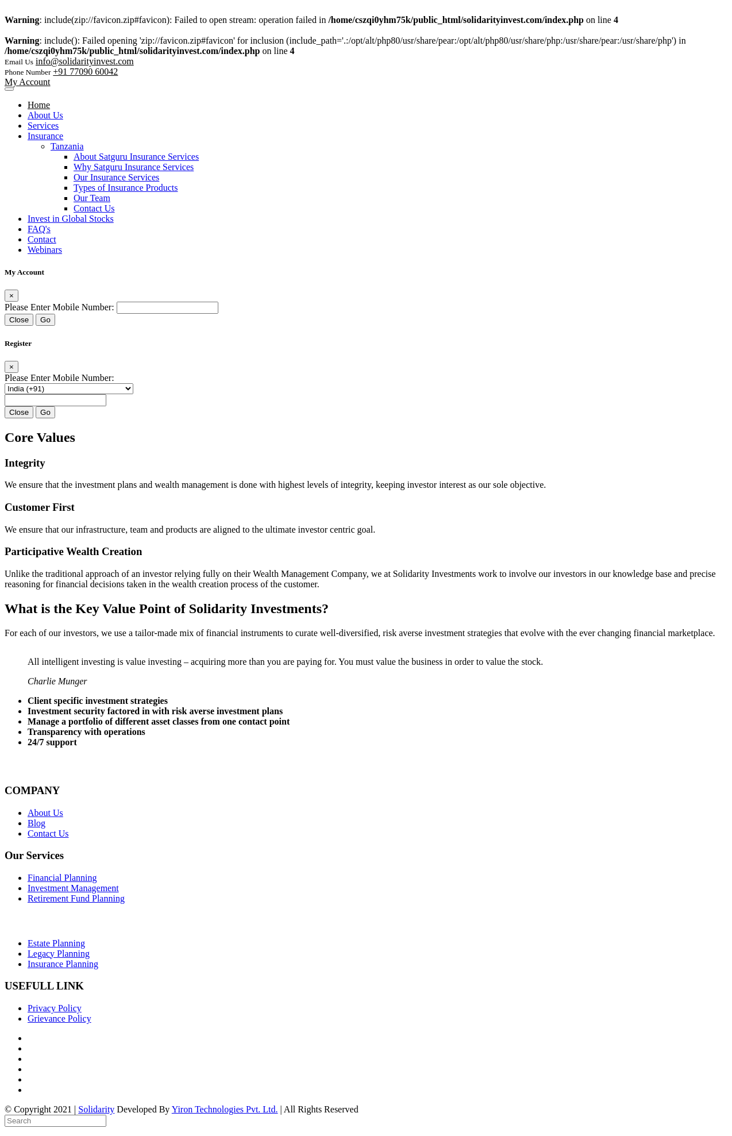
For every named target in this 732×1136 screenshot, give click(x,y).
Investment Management (73, 888)
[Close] (11, 296)
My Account (28, 82)
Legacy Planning (59, 953)
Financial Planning (62, 878)
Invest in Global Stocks (71, 219)
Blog (36, 823)
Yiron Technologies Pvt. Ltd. (225, 1109)
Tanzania (67, 146)
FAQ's (39, 229)
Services (43, 125)
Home (39, 105)
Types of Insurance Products (126, 187)
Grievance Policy (59, 1018)
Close (19, 319)
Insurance (45, 136)
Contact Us (94, 208)
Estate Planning (56, 943)
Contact (42, 239)
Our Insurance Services (116, 177)
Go (45, 319)
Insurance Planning (63, 964)
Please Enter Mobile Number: (59, 307)
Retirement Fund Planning (76, 898)
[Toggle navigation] (9, 89)
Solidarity (96, 1109)
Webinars (45, 250)
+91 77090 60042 (85, 71)
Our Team (92, 198)
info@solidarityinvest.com (85, 61)
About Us (45, 115)
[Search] (55, 1121)
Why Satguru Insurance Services (134, 167)
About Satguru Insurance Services (136, 156)
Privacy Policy (55, 1008)
